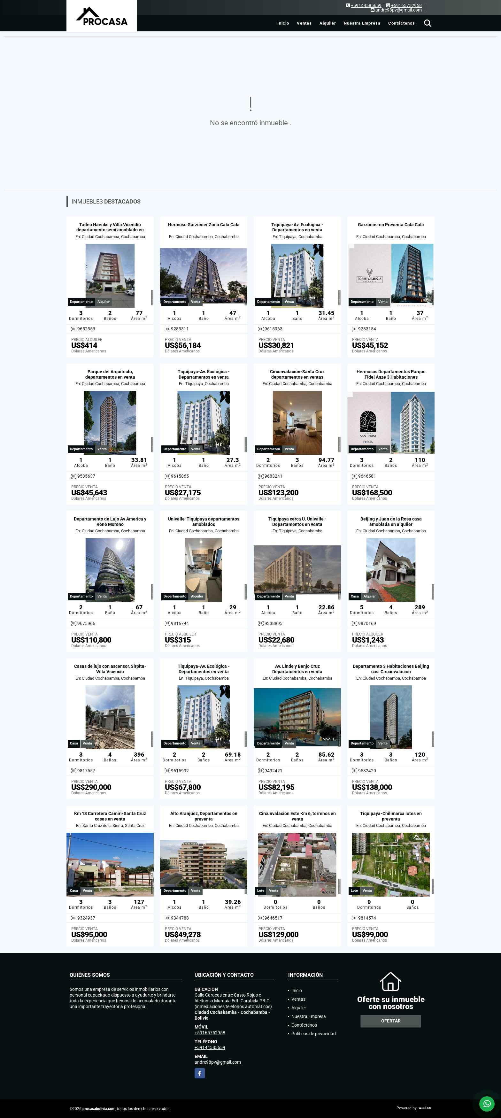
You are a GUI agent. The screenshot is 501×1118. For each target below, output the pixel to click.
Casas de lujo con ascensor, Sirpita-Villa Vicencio (110, 669)
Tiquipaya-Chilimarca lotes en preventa (391, 816)
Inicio (283, 23)
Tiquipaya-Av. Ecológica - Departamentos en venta (297, 227)
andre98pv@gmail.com (218, 1062)
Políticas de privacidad (313, 1033)
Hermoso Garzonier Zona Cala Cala (204, 224)
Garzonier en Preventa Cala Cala (391, 224)
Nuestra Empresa (362, 23)
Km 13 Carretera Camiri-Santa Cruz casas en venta (110, 816)
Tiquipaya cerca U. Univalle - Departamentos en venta (297, 521)
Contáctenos (401, 23)
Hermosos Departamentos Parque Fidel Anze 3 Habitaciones (391, 374)
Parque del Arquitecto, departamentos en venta (110, 374)
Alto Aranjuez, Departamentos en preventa (203, 816)
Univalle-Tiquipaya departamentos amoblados (203, 521)
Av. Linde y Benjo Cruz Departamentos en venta (297, 669)
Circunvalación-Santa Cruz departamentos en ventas (297, 374)
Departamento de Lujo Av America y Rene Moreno (110, 521)
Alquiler (328, 23)
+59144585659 (366, 5)
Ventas (304, 23)
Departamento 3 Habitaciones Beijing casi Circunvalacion (391, 669)
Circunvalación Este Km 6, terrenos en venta (297, 816)
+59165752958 (406, 5)
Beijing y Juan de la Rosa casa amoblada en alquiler (391, 521)
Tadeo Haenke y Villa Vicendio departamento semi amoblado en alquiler (110, 230)
